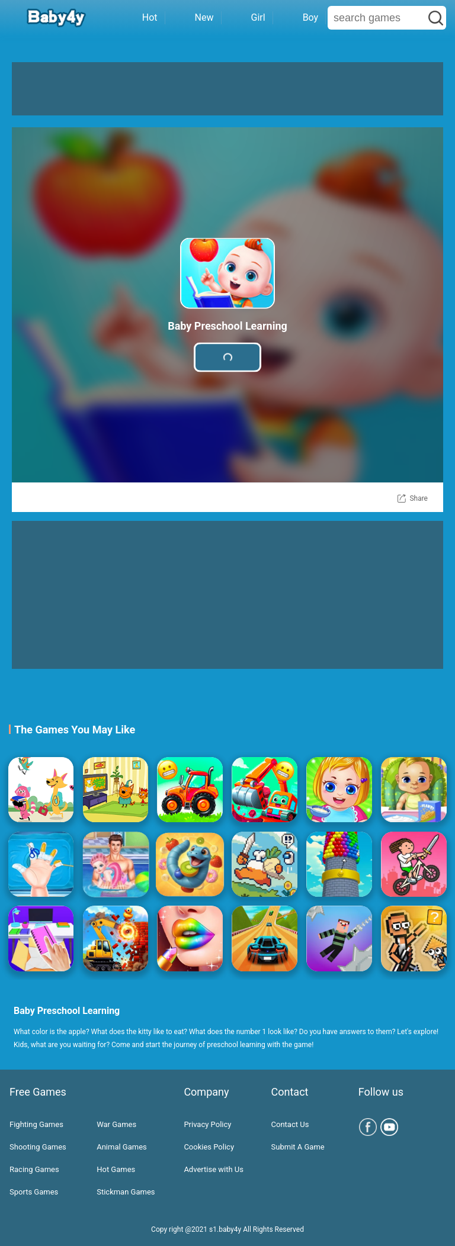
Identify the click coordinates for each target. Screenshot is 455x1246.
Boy (299, 17)
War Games (116, 1124)
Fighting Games (36, 1124)
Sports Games (33, 1191)
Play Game (227, 357)
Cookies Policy (209, 1146)
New (193, 17)
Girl (247, 17)
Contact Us (290, 1124)
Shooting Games (37, 1146)
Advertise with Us (213, 1169)
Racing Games (34, 1169)
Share (418, 498)
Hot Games (116, 1169)
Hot (139, 17)
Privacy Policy (207, 1124)
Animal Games (122, 1146)
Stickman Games (126, 1191)
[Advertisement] (227, 88)
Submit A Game (298, 1146)
